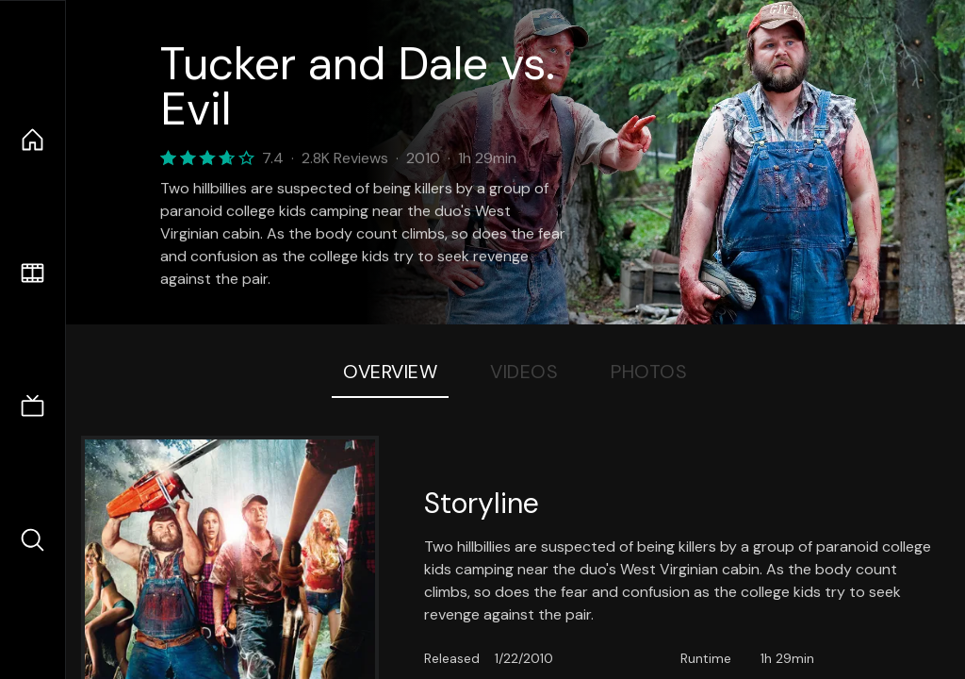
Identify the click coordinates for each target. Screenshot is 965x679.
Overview (390, 371)
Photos (649, 371)
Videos (524, 371)
